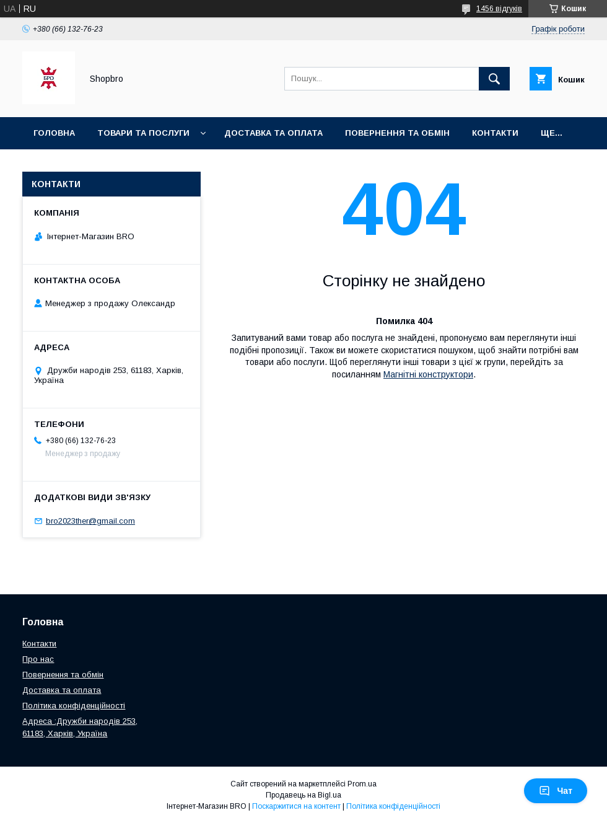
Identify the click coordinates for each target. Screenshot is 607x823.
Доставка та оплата (273, 133)
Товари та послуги (143, 133)
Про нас (38, 659)
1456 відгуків (499, 8)
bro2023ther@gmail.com (90, 521)
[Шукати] (494, 78)
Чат (555, 790)
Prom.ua (362, 784)
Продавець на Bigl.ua (303, 795)
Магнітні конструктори (428, 374)
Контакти (495, 133)
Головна (54, 133)
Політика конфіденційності (73, 705)
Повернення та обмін (62, 674)
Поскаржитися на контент (296, 806)
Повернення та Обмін (397, 133)
